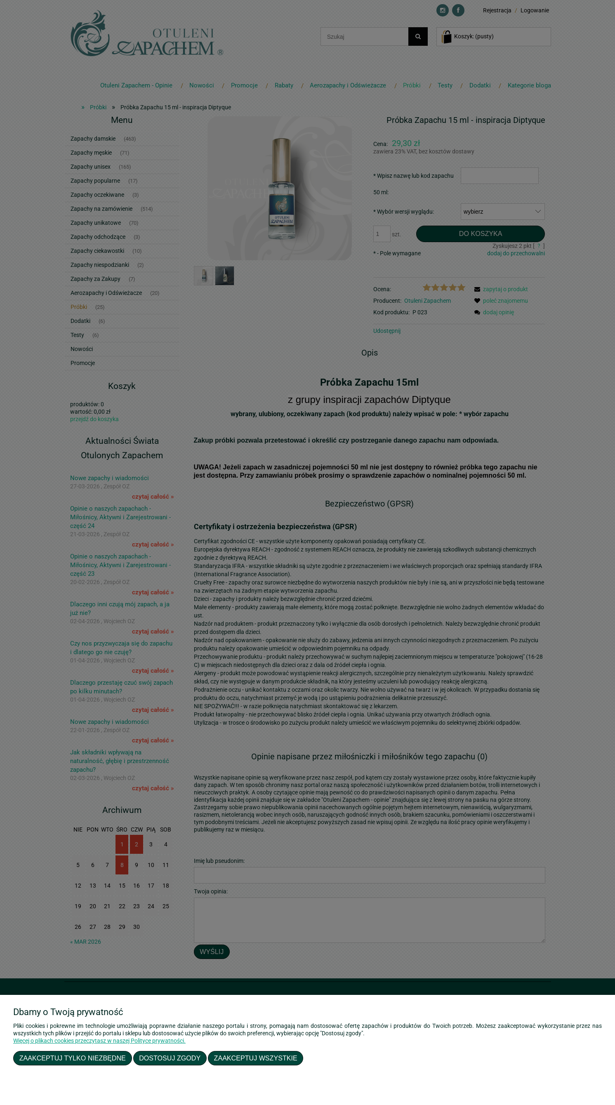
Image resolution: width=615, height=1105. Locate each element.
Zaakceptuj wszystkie (255, 1058)
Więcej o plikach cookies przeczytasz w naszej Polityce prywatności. (99, 1040)
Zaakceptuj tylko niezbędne (72, 1058)
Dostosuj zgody (169, 1058)
